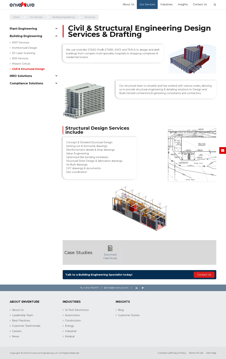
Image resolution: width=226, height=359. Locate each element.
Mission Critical (21, 63)
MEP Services (20, 42)
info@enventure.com (116, 287)
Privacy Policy (178, 352)
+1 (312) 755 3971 (90, 287)
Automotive (72, 315)
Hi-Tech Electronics (77, 310)
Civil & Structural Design (28, 69)
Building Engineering (63, 17)
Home (16, 17)
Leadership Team (22, 315)
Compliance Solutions (26, 83)
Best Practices (21, 320)
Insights (183, 4)
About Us (128, 4)
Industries (166, 4)
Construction (73, 320)
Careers (16, 331)
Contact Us (200, 4)
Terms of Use (196, 352)
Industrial (70, 331)
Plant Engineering (23, 28)
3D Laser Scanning (23, 53)
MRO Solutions (21, 76)
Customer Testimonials (26, 325)
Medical (70, 336)
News (15, 336)
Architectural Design (24, 47)
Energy (69, 325)
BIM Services (20, 58)
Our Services (147, 4)
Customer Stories (128, 315)
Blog (121, 310)
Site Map (211, 352)
